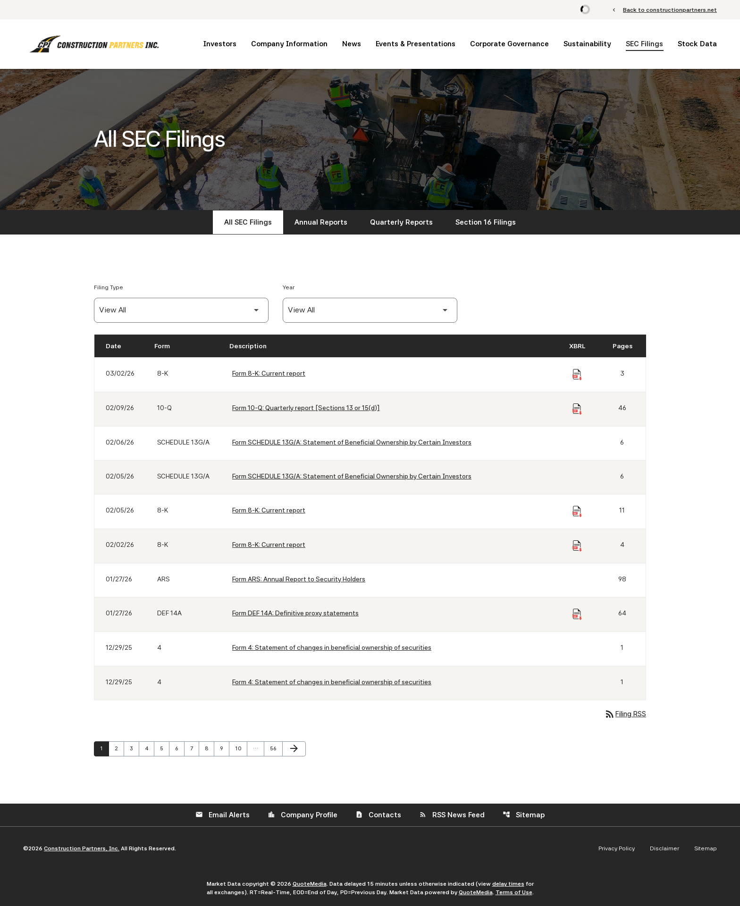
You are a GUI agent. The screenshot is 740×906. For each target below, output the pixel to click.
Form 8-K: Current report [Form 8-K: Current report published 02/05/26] (268, 510)
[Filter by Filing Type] (181, 310)
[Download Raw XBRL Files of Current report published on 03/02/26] (577, 374)
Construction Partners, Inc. (81, 848)
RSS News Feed (452, 815)
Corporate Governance (509, 44)
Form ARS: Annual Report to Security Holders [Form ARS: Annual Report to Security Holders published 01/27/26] (298, 579)
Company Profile (302, 815)
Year (288, 287)
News (351, 44)
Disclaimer (664, 848)
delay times (508, 884)
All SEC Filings (248, 222)
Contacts (378, 815)
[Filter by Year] (370, 310)
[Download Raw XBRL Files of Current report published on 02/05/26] (577, 511)
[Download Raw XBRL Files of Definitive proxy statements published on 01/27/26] (577, 614)
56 (275, 748)
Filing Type (108, 287)
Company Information (289, 44)
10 (241, 748)
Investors (219, 44)
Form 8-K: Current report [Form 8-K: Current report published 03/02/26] (268, 373)
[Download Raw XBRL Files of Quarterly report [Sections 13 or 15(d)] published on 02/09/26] (577, 409)
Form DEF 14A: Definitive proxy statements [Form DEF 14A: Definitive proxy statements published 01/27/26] (295, 613)
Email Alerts (222, 815)
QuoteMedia (310, 884)
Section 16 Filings (485, 222)
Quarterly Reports (401, 222)
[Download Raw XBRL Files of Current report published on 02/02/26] (577, 546)
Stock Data (697, 44)
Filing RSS (625, 714)
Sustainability (587, 44)
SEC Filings (644, 44)
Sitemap (524, 815)
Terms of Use (514, 892)
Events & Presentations (415, 44)
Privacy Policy (616, 848)
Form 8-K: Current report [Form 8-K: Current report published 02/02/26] (268, 544)
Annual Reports (320, 222)
